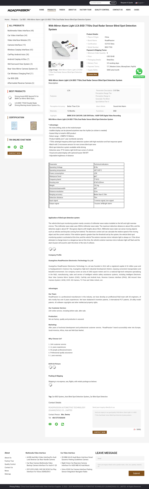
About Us (72, 10)
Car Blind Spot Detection (99, 397)
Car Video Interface (16, 35)
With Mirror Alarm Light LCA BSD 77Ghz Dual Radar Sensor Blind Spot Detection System (65, 72)
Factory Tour (85, 10)
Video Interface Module (17, 40)
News (128, 10)
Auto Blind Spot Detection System (77, 397)
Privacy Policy (15, 486)
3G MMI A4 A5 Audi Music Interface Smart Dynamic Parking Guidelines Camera (77, 458)
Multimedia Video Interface (19, 31)
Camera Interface (15, 45)
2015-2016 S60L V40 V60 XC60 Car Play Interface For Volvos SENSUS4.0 (41, 470)
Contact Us (118, 10)
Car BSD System (58, 397)
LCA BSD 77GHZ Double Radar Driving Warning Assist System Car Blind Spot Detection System (27, 105)
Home (41, 10)
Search (113, 3)
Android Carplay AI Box (17, 59)
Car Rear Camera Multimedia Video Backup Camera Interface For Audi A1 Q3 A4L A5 (42, 464)
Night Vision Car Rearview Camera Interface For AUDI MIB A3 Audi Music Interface (76, 464)
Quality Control (102, 10)
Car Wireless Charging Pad (19, 73)
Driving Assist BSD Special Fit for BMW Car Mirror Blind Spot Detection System (27, 98)
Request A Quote (127, 3)
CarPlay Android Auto (16, 54)
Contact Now (92, 74)
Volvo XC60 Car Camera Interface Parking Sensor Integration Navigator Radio (77, 470)
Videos (62, 10)
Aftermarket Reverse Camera (19, 83)
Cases (136, 10)
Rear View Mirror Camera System (21, 69)
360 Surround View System (19, 64)
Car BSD (23, 19)
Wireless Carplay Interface (18, 50)
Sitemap (8, 474)
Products (51, 10)
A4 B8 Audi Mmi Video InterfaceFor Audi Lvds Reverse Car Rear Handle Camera (41, 458)
